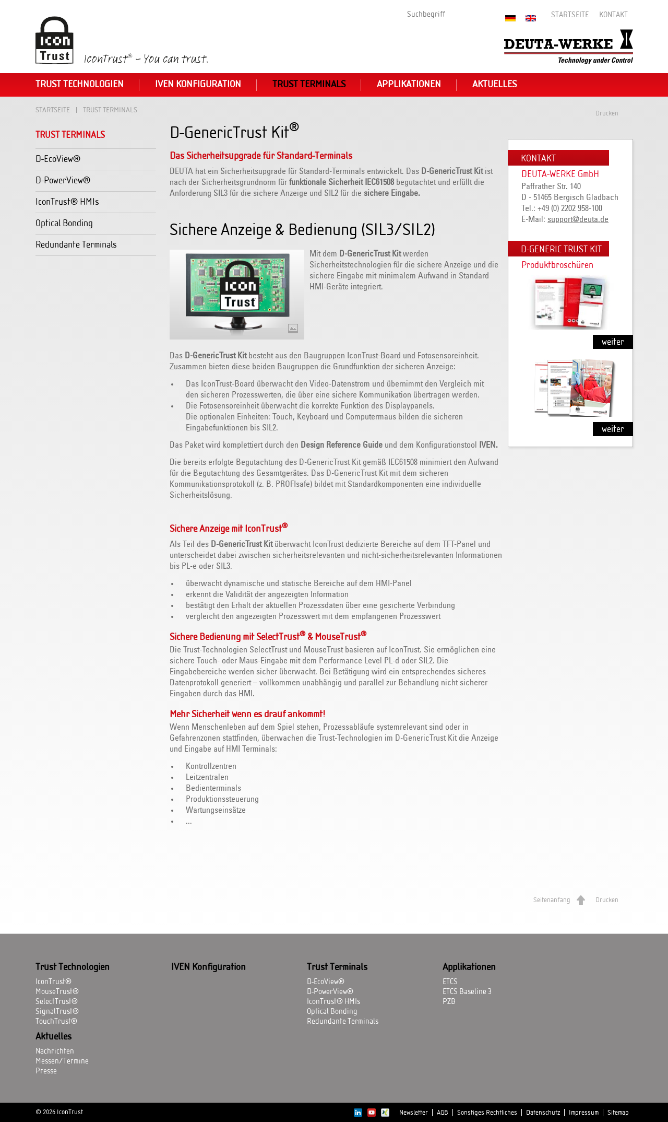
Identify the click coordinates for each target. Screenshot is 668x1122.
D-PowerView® (62, 180)
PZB (449, 1002)
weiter (613, 342)
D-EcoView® (57, 159)
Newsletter (413, 1112)
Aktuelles (494, 84)
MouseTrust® (57, 992)
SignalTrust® (57, 1012)
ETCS (450, 982)
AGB (442, 1112)
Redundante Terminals (76, 245)
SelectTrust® (56, 1002)
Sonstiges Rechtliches (487, 1112)
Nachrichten (54, 1051)
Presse (46, 1071)
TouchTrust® (56, 1022)
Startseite (570, 15)
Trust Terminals (308, 84)
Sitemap (618, 1112)
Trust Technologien (79, 84)
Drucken (606, 113)
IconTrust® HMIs (67, 202)
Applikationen (409, 84)
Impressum (584, 1112)
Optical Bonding (64, 223)
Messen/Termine (62, 1061)
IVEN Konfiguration (198, 84)
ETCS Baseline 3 (467, 992)
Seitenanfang (551, 900)
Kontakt (613, 15)
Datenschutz (543, 1112)
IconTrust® (53, 982)
